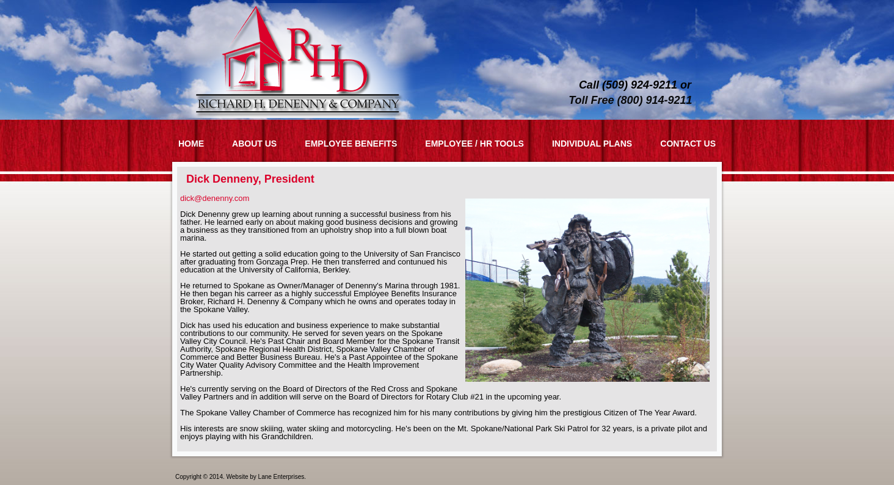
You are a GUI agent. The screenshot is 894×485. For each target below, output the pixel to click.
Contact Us (688, 143)
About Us (254, 143)
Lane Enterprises (281, 476)
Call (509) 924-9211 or (635, 85)
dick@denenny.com (214, 198)
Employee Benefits (351, 143)
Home (191, 143)
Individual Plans (592, 143)
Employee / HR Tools (474, 143)
